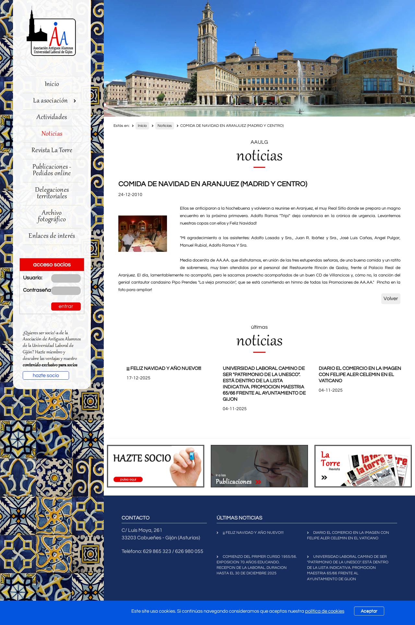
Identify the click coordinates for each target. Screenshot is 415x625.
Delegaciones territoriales (52, 193)
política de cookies (324, 611)
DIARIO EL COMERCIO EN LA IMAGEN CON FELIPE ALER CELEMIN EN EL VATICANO (360, 374)
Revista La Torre (51, 151)
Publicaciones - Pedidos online (51, 170)
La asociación (54, 101)
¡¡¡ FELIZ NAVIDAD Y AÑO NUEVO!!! (163, 368)
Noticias (52, 134)
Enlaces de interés (52, 236)
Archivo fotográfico (52, 216)
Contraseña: (32, 290)
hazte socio (46, 375)
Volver (391, 298)
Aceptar (369, 611)
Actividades (52, 118)
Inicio (52, 84)
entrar (66, 306)
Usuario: (32, 277)
